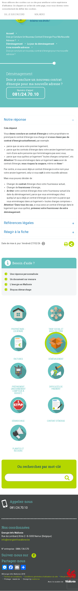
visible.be (36, 579)
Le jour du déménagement (40, 44)
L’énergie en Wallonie (21, 284)
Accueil (10, 33)
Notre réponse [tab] (15, 119)
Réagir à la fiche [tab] (16, 232)
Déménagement (14, 44)
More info (49, 9)
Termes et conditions (13, 577)
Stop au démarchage (20, 289)
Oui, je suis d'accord (14, 14)
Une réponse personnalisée (24, 274)
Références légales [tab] (19, 223)
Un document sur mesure (23, 279)
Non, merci (40, 14)
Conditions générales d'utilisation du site (41, 577)
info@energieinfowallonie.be (16, 539)
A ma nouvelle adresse (17, 47)
